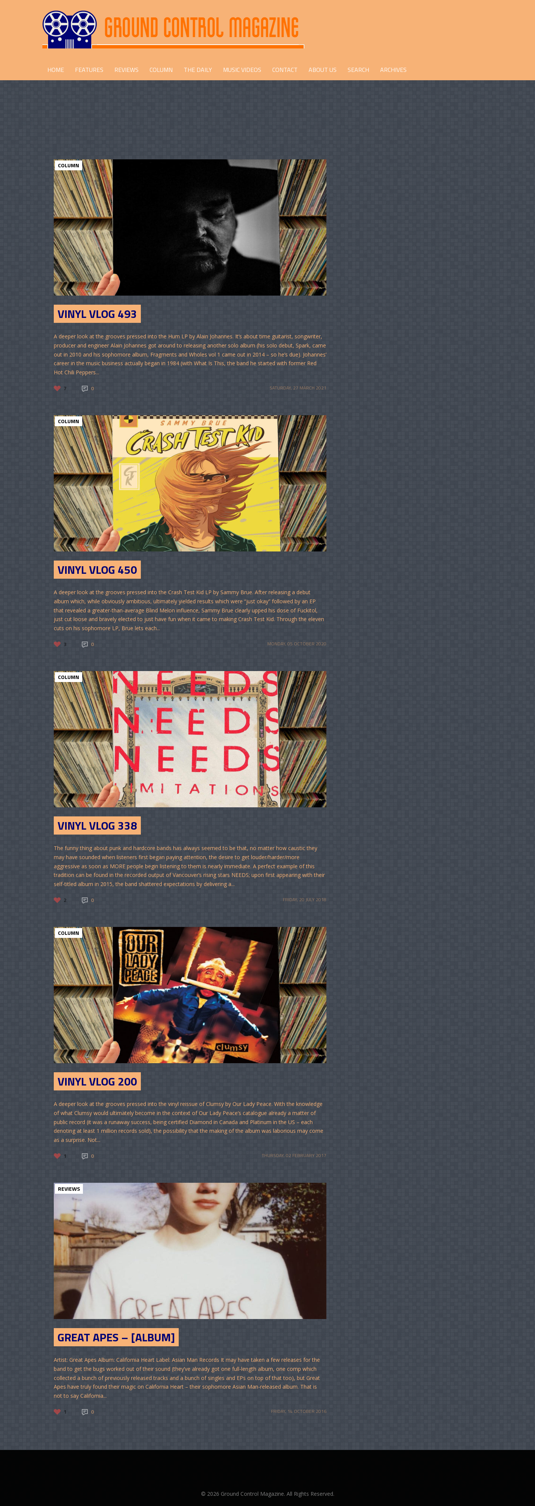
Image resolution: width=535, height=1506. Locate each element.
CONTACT (285, 69)
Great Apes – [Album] (116, 1337)
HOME (55, 69)
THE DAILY (198, 69)
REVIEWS (126, 69)
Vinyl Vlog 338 (97, 825)
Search (358, 69)
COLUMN (161, 69)
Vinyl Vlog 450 (97, 569)
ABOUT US (323, 69)
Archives (393, 69)
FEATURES (89, 69)
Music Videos (242, 69)
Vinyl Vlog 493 (97, 313)
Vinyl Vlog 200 (97, 1081)
